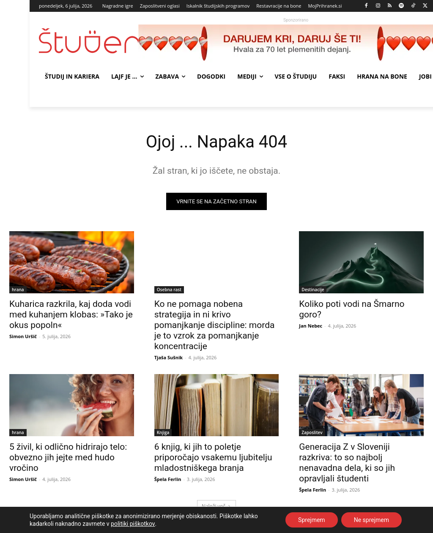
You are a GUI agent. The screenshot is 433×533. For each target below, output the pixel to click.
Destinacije (312, 289)
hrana (18, 289)
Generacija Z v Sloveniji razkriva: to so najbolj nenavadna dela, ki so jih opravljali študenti (347, 463)
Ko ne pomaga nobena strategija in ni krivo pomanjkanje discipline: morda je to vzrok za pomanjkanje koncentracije (214, 325)
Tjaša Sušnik (168, 357)
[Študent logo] (88, 40)
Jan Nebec (310, 326)
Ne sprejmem (371, 520)
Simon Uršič (23, 336)
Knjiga (163, 433)
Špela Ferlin (167, 479)
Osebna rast (169, 289)
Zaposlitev (311, 433)
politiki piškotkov (133, 523)
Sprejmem (311, 520)
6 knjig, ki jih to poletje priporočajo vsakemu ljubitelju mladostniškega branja (213, 457)
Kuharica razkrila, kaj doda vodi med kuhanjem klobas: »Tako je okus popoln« (71, 314)
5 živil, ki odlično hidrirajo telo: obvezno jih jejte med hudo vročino (68, 457)
